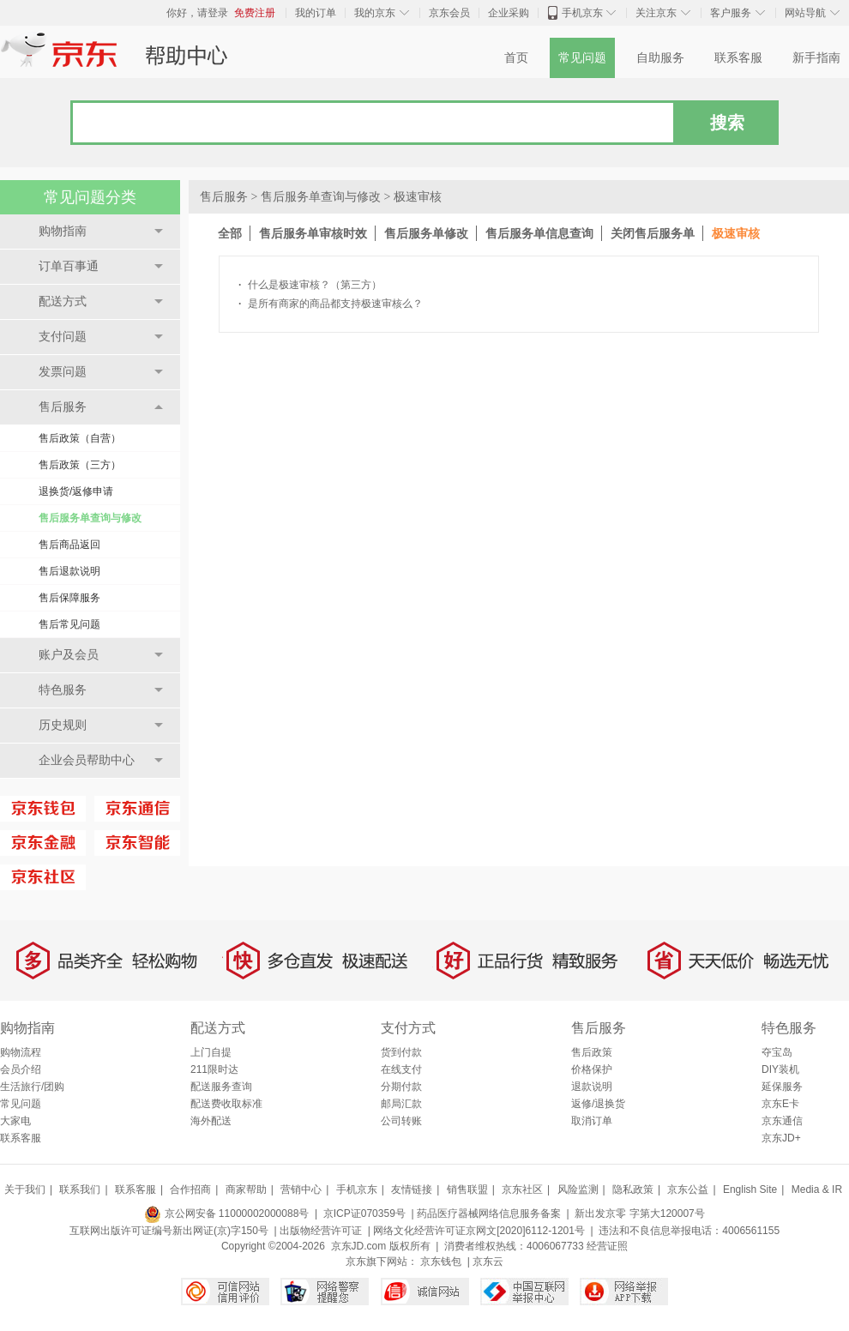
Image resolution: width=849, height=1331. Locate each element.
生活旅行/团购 (32, 1087)
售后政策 (591, 1052)
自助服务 (660, 57)
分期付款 (401, 1087)
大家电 (15, 1121)
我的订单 (315, 13)
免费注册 (254, 13)
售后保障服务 (69, 598)
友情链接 (411, 1189)
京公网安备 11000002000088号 (226, 1214)
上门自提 (211, 1052)
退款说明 (591, 1087)
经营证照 (607, 1246)
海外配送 (211, 1121)
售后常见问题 (69, 624)
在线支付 (401, 1069)
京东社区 (522, 1189)
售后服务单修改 (426, 233)
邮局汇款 (401, 1104)
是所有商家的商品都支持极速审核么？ (330, 304)
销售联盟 (467, 1189)
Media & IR (817, 1189)
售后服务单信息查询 (539, 233)
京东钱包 (440, 1262)
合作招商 (190, 1189)
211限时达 (214, 1069)
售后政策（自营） (80, 438)
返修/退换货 (598, 1104)
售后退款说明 (69, 571)
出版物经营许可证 (321, 1231)
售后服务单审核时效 (313, 233)
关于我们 (24, 1189)
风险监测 (578, 1189)
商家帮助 (246, 1189)
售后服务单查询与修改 (90, 518)
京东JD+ (781, 1138)
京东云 (488, 1262)
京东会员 (449, 13)
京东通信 (782, 1121)
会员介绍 (20, 1069)
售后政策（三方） (80, 465)
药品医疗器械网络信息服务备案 (489, 1214)
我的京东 (374, 13)
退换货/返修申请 (76, 491)
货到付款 (401, 1052)
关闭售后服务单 (653, 233)
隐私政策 (632, 1189)
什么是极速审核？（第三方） (310, 285)
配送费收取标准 (226, 1104)
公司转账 (401, 1121)
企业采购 (508, 13)
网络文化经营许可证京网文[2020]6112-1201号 (479, 1231)
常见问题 (582, 57)
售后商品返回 (69, 545)
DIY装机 (780, 1069)
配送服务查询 (221, 1087)
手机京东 (582, 13)
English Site (750, 1189)
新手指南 (816, 57)
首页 (516, 57)
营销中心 (301, 1189)
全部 (230, 233)
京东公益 (687, 1189)
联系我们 (79, 1189)
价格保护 (591, 1069)
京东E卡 (780, 1104)
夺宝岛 (777, 1052)
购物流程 (20, 1052)
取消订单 (591, 1121)
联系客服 (738, 57)
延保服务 (782, 1087)
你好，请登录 (197, 13)
